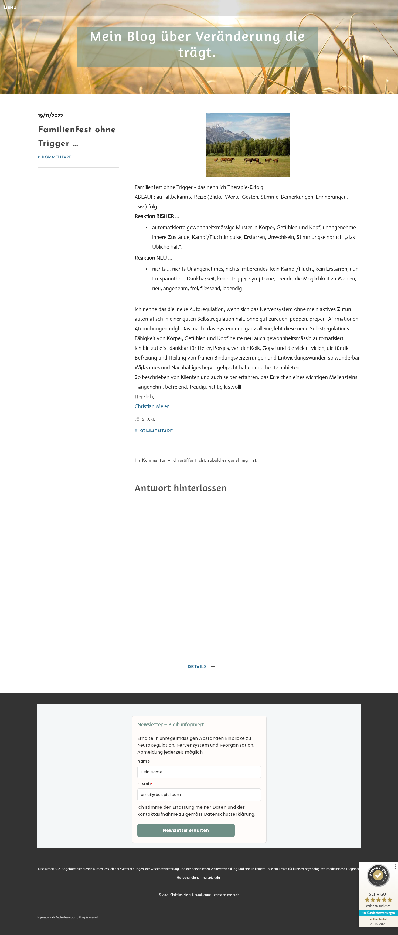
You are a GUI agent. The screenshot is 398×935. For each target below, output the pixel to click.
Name (143, 761)
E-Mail (145, 784)
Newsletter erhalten (186, 830)
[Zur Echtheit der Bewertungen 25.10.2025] (378, 921)
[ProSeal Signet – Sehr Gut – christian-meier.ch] (378, 887)
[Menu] (13, 8)
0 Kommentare (55, 157)
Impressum (43, 917)
